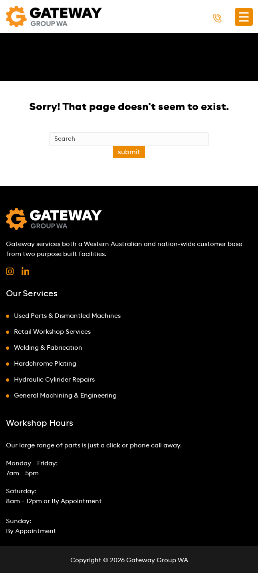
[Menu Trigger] (244, 17)
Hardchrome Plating (45, 364)
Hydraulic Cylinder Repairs (54, 380)
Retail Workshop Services (52, 332)
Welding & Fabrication (48, 348)
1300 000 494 (231, 17)
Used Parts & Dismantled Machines (67, 316)
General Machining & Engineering (65, 396)
